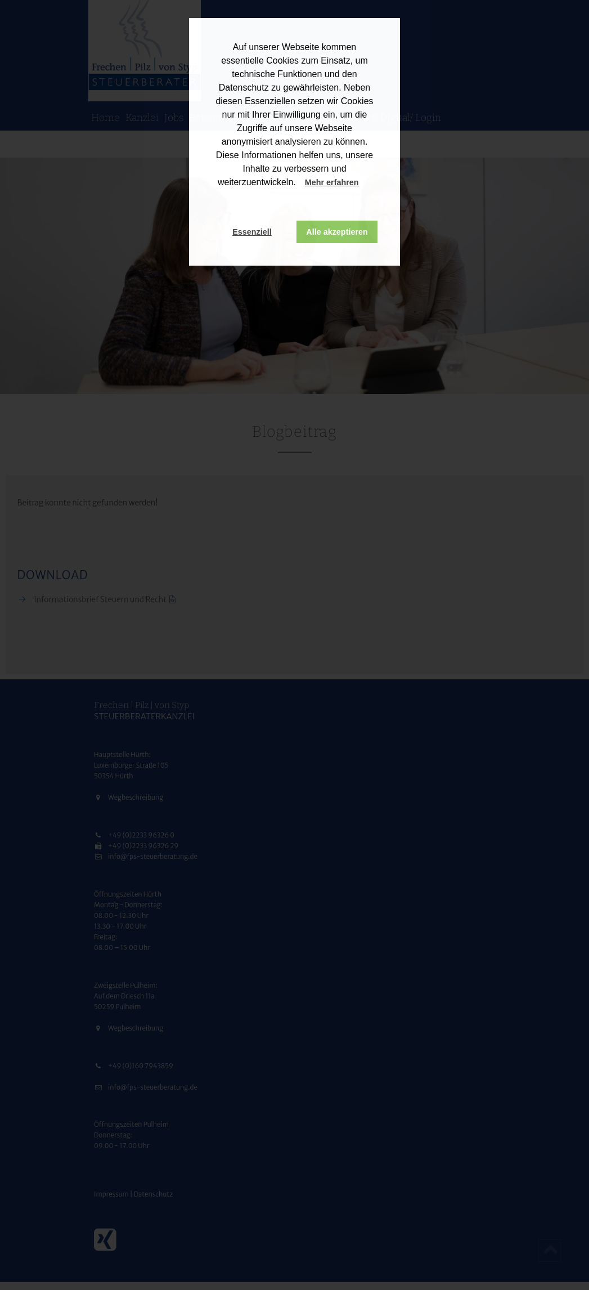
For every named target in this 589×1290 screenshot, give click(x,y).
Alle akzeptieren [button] (337, 231)
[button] (369, 183)
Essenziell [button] (252, 231)
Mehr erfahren (332, 182)
